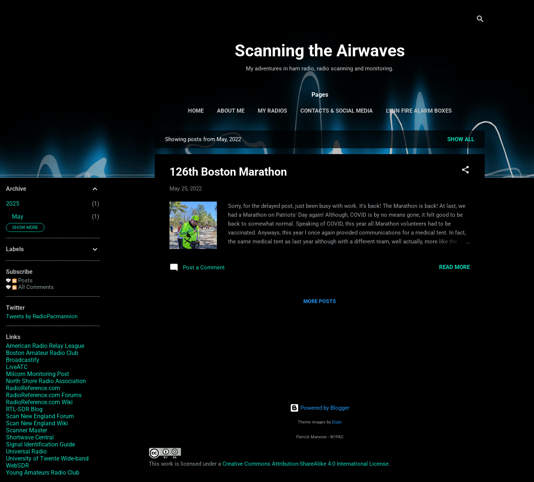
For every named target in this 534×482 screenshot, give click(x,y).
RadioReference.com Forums (44, 395)
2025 (12, 203)
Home (196, 110)
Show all (460, 139)
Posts (22, 280)
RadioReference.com (33, 388)
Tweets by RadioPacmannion (42, 316)
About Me (230, 110)
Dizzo (337, 422)
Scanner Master (26, 430)
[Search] (480, 20)
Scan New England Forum (40, 416)
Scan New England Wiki (37, 423)
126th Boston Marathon (228, 171)
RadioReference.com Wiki (39, 402)
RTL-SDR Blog (24, 409)
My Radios (272, 110)
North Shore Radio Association (46, 381)
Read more (454, 267)
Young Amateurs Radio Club (42, 472)
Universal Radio (26, 451)
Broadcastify (22, 359)
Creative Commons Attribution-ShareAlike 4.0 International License (305, 464)
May (17, 216)
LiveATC (16, 366)
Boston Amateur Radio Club (42, 352)
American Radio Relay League (45, 345)
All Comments (33, 287)
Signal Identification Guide (40, 444)
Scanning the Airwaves (320, 50)
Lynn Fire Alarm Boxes (419, 110)
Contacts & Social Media (336, 110)
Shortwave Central (30, 437)
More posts (319, 301)
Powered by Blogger (319, 408)
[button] (465, 171)
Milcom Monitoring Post (37, 374)
